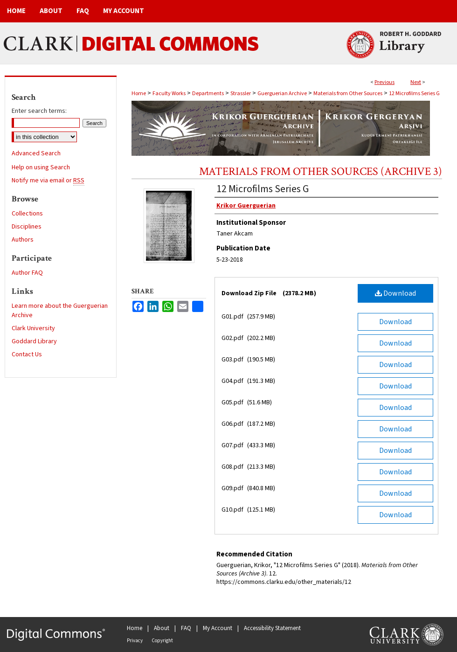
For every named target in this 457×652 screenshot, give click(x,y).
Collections (27, 213)
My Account (217, 628)
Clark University (33, 328)
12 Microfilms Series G (414, 93)
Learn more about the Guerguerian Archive (60, 310)
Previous (384, 82)
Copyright (162, 640)
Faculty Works (169, 93)
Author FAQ (27, 272)
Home (139, 93)
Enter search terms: (39, 111)
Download (395, 293)
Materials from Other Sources (347, 93)
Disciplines (27, 226)
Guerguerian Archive (282, 93)
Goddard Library (34, 341)
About (161, 628)
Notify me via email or (48, 180)
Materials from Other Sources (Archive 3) (320, 171)
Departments (208, 93)
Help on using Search (41, 167)
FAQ (186, 628)
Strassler (240, 93)
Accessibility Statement (272, 628)
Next (415, 82)
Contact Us (27, 354)
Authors (23, 239)
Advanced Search (36, 153)
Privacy (135, 640)
